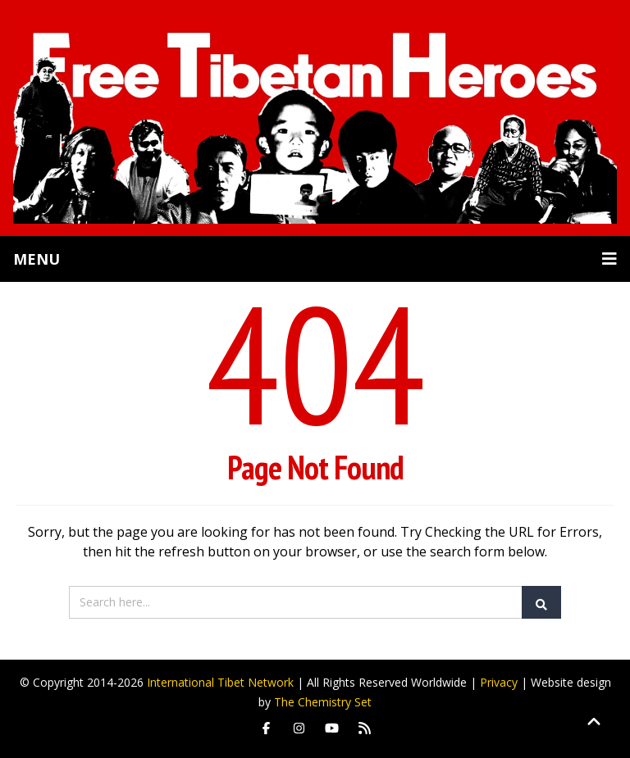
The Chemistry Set (323, 702)
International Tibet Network (220, 682)
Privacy (499, 682)
